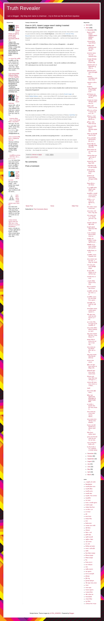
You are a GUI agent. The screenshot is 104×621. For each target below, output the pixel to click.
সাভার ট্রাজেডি (88, 596)
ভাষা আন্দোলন (88, 571)
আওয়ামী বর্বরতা (88, 493)
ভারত (86, 567)
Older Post (75, 206)
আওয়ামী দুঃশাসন (89, 491)
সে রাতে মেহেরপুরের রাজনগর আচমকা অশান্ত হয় (91, 234)
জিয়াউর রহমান (88, 523)
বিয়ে (86, 560)
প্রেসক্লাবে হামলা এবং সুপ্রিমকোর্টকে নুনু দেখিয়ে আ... (92, 66)
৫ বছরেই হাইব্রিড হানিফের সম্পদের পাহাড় (91, 282)
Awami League (68, 94)
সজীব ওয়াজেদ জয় (89, 594)
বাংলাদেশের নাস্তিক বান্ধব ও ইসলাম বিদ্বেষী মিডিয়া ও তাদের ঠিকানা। (14, 120)
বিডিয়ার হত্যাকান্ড (89, 557)
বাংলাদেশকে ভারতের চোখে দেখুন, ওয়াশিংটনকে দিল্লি (91, 54)
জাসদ (86, 521)
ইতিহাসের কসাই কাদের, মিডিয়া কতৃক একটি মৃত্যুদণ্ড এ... (92, 378)
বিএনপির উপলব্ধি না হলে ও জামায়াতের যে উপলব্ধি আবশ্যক (92, 448)
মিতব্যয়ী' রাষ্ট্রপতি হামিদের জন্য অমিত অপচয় (92, 228)
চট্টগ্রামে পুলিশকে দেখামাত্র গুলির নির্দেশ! (91, 171)
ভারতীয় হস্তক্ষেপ (89, 569)
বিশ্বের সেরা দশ (88, 562)
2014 (87, 25)
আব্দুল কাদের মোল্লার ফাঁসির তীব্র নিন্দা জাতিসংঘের (91, 356)
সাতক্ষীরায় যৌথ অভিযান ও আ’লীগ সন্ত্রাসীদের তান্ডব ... (92, 240)
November (90, 453)
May (88, 469)
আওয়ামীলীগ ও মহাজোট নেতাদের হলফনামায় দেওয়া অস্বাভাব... (92, 195)
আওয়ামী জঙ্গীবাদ (88, 489)
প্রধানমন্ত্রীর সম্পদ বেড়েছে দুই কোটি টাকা (91, 304)
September (90, 459)
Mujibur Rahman (33, 96)
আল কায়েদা (87, 500)
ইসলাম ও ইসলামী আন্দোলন (91, 502)
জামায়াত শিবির (88, 518)
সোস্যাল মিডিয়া (88, 599)
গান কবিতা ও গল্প (89, 509)
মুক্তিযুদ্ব (87, 576)
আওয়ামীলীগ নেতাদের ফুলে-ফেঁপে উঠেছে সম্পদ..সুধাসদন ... (91, 298)
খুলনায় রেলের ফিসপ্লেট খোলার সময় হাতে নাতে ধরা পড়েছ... (92, 438)
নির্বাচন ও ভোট (88, 532)
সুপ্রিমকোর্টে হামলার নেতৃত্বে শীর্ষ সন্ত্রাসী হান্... (92, 72)
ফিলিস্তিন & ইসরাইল (90, 546)
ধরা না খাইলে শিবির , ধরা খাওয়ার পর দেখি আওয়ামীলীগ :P (92, 323)
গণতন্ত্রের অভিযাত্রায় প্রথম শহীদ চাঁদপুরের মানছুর (91, 60)
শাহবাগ (86, 585)
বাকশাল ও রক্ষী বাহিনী (90, 548)
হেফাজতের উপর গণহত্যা (90, 603)
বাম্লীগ (86, 551)
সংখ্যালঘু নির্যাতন (89, 592)
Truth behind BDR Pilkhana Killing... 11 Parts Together (13, 75)
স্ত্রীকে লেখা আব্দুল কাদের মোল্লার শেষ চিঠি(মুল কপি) (92, 366)
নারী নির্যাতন (87, 528)
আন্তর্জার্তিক (88, 498)
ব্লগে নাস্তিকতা (88, 564)
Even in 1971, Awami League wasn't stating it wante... (92, 36)
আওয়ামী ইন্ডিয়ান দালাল (90, 486)
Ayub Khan (72, 115)
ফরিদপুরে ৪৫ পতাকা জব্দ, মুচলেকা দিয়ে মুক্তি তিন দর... (91, 117)
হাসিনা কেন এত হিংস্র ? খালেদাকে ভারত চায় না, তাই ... (92, 112)
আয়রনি (88, 388)
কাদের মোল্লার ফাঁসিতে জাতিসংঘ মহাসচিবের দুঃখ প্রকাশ (92, 329)
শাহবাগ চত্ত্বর (88, 587)
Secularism (88, 484)
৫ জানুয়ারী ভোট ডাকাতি (90, 482)
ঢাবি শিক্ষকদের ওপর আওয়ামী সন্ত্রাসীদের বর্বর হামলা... (92, 96)
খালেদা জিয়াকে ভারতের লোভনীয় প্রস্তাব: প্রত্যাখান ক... (92, 310)
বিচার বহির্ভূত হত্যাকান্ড (90, 553)
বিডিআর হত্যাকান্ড (89, 555)
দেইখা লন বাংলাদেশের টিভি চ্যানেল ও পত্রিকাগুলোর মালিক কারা (14, 138)
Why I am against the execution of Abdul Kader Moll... (91, 398)
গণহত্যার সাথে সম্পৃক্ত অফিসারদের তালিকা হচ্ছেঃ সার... (92, 101)
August (89, 461)
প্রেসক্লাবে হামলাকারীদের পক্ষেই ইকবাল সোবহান (92, 78)
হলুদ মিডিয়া (87, 601)
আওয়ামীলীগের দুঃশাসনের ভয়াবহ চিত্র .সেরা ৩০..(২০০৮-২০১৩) (14, 157)
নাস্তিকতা (87, 530)
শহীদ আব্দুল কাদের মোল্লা (91, 583)
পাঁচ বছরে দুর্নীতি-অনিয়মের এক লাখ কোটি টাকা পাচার (91, 272)
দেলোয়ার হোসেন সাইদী (90, 525)
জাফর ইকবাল (88, 516)
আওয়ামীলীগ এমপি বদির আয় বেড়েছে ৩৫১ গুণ (92, 292)
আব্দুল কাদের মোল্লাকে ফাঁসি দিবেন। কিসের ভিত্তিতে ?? (92, 335)
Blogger (71, 613)
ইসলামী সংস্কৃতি (89, 505)
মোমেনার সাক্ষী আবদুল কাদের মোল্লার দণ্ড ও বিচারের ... (92, 384)
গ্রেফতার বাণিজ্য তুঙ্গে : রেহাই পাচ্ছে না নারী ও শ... (92, 157)
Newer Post (29, 206)
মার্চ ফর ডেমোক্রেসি (89, 573)
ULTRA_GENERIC (55, 613)
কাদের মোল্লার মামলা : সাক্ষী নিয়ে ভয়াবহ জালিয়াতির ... (92, 421)
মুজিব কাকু (87, 578)
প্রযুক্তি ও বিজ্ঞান (89, 539)
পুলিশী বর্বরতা (88, 534)
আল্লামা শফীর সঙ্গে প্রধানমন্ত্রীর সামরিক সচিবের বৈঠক (92, 145)
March (89, 474)
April (88, 472)
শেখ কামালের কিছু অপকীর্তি (14, 58)
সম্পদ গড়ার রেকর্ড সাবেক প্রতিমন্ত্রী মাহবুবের (91, 266)
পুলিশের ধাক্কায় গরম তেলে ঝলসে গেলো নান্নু (91, 151)
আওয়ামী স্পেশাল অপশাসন (91, 495)
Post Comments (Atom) (41, 209)
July (88, 464)
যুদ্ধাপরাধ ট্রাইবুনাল (34, 157)
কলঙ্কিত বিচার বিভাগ (90, 507)
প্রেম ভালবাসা (88, 541)
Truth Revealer (23, 8)
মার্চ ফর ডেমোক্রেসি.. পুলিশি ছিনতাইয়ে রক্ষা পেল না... (91, 139)
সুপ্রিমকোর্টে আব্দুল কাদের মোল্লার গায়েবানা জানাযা (91, 372)
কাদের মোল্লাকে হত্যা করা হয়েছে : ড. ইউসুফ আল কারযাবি (92, 260)
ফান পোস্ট (87, 544)
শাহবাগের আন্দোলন (89, 590)
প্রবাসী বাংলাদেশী (89, 537)
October (90, 456)
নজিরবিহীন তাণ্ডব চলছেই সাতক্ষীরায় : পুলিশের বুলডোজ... (92, 246)
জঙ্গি (86, 514)
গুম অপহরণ (87, 512)
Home (52, 206)
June (89, 466)
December (90, 30)
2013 (87, 27)
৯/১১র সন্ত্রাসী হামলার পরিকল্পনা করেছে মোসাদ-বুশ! (92, 189)
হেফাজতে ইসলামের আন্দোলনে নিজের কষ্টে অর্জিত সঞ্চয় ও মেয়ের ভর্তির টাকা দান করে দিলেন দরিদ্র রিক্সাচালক (14, 223)
